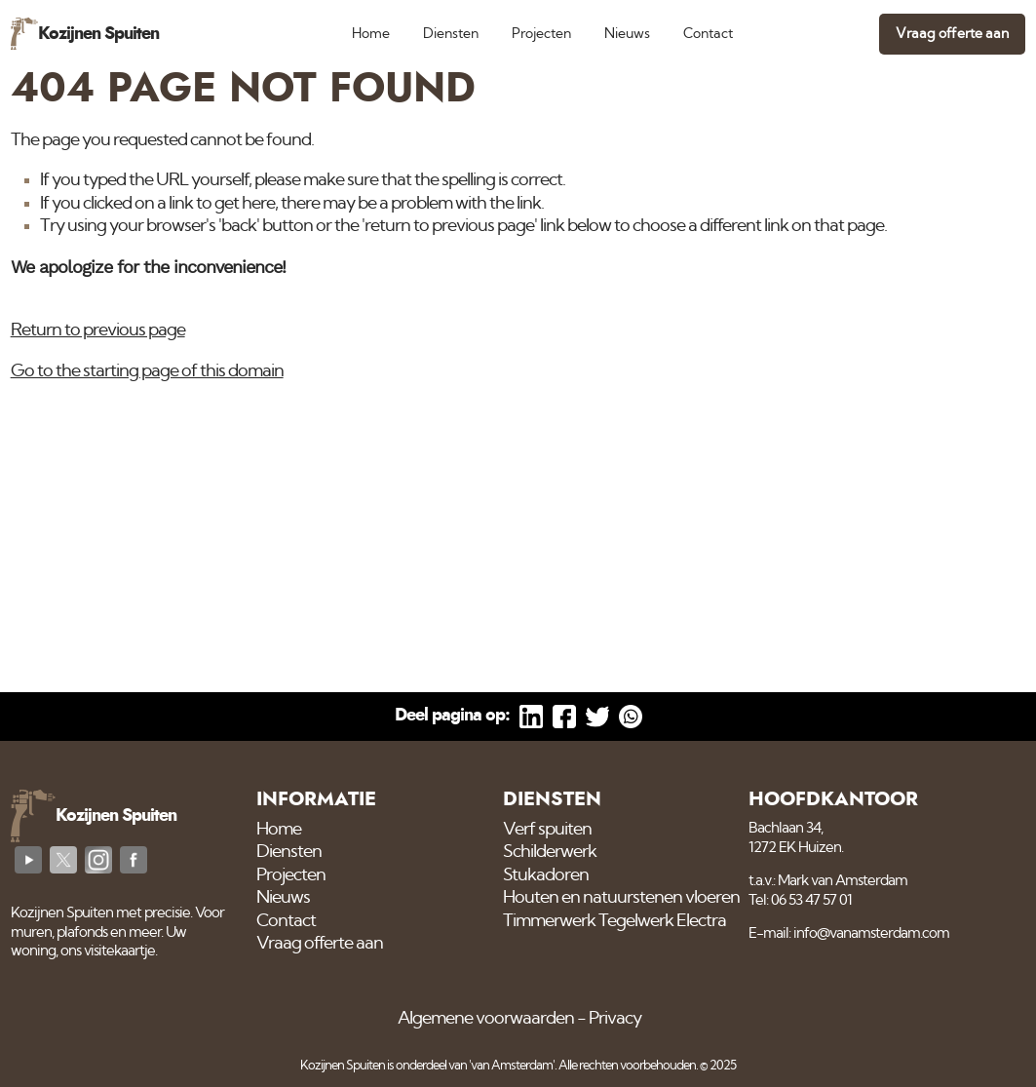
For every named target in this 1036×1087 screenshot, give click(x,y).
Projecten (541, 33)
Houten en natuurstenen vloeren (621, 898)
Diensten (451, 33)
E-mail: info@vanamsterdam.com (848, 933)
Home (371, 33)
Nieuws (627, 33)
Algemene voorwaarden (486, 1019)
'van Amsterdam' (512, 1066)
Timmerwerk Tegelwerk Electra (614, 921)
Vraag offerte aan (952, 33)
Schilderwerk (549, 852)
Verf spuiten (547, 829)
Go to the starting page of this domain (147, 371)
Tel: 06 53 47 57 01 (800, 900)
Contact (708, 33)
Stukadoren (546, 875)
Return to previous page (98, 330)
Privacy (615, 1019)
